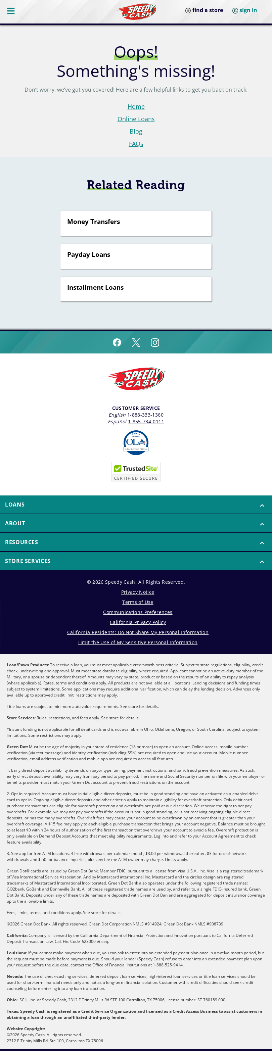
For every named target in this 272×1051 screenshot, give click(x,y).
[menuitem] (136, 504)
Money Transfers (93, 222)
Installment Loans (95, 288)
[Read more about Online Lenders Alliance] (136, 442)
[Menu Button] (11, 10)
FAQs (136, 144)
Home (136, 106)
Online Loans (136, 119)
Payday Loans (88, 255)
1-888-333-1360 (145, 415)
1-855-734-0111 (146, 421)
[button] (136, 504)
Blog (136, 131)
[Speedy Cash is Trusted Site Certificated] (136, 472)
